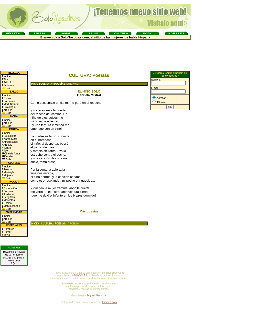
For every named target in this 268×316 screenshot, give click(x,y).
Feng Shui (9, 197)
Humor (7, 231)
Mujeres (8, 175)
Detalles (9, 156)
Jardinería (9, 194)
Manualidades (11, 205)
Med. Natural (11, 104)
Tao (5, 150)
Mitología (8, 172)
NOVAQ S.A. (81, 275)
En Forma (9, 101)
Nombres (9, 228)
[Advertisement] (110, 136)
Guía (8, 88)
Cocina (7, 202)
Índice (7, 76)
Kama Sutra (10, 138)
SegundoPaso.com (96, 295)
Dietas (7, 98)
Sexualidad (10, 135)
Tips (6, 79)
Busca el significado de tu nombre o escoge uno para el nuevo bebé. (13, 257)
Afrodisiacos (10, 141)
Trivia (6, 234)
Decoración (10, 188)
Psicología (9, 106)
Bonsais (8, 191)
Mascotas (9, 200)
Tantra (7, 147)
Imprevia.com (109, 302)
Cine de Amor (12, 153)
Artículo (7, 82)
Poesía (7, 169)
